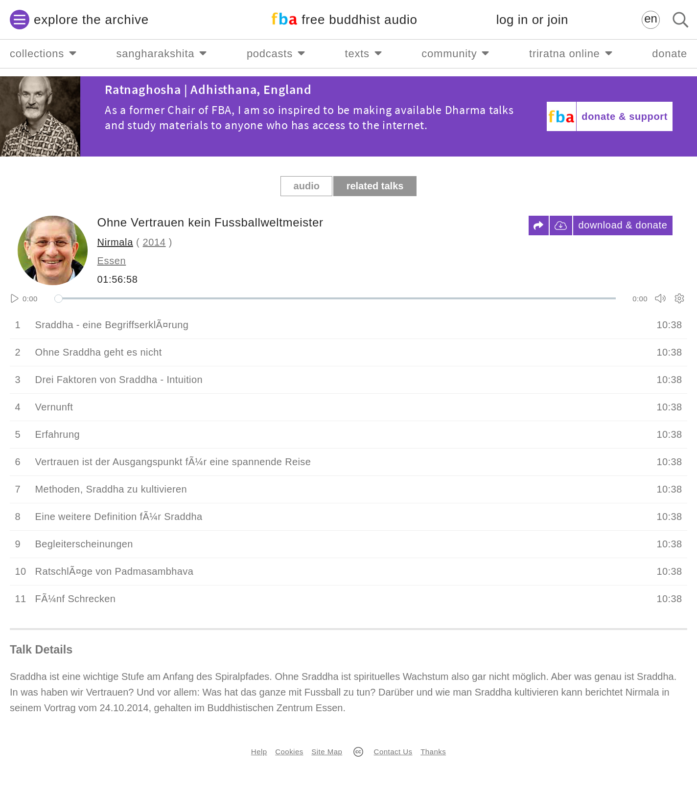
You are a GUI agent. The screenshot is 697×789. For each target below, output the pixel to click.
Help (259, 751)
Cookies (289, 751)
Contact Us (393, 751)
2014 (154, 242)
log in (532, 19)
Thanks (433, 751)
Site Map (326, 751)
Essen (111, 260)
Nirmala (115, 242)
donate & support (624, 116)
